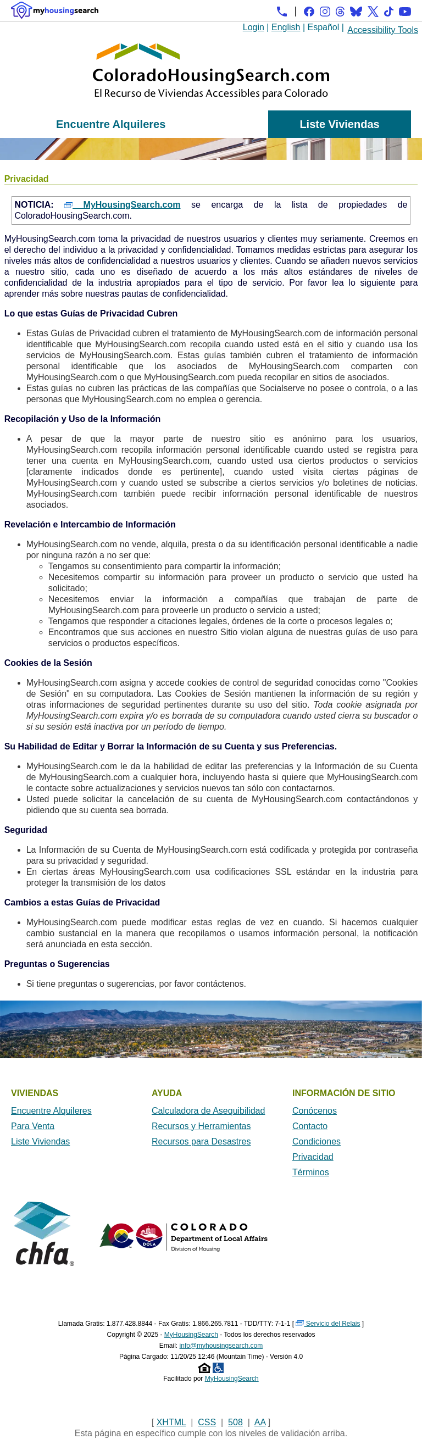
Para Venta (32, 1126)
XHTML (171, 1422)
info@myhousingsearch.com (221, 1345)
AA (259, 1422)
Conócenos (314, 1110)
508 (235, 1422)
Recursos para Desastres (201, 1141)
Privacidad (313, 1157)
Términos (310, 1172)
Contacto (309, 1126)
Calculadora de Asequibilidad (208, 1110)
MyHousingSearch (191, 1334)
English (285, 27)
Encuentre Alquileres (110, 124)
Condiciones (316, 1141)
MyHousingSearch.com (122, 204)
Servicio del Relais (328, 1323)
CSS (207, 1422)
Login (253, 27)
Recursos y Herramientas (201, 1126)
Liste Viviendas (339, 124)
